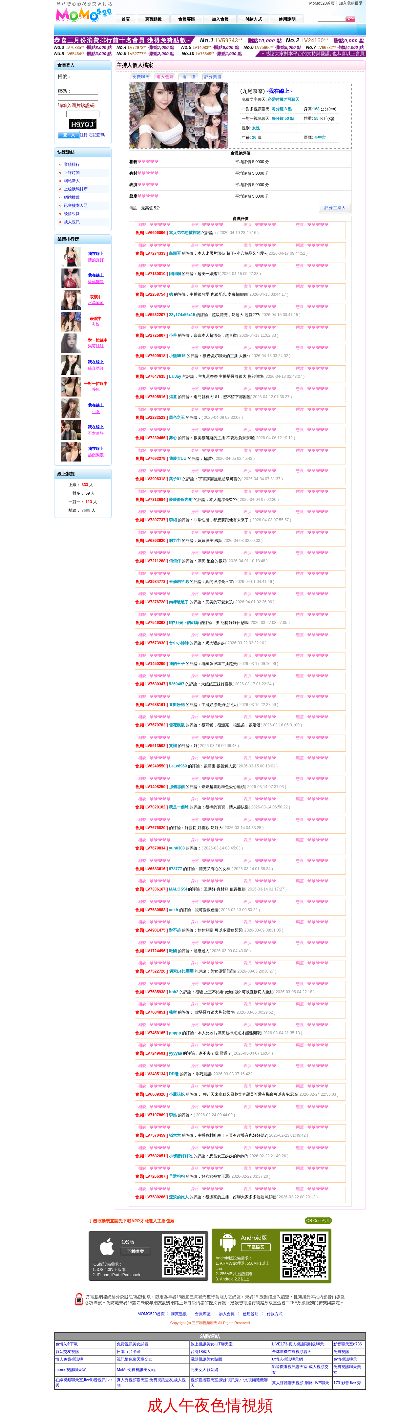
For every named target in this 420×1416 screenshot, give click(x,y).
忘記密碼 (97, 135)
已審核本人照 (76, 205)
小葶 (96, 411)
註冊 (84, 135)
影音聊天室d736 (347, 1344)
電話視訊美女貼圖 (206, 1359)
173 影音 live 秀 (347, 1383)
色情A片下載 (66, 1344)
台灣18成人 (201, 1351)
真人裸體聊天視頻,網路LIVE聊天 (300, 1383)
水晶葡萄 (96, 302)
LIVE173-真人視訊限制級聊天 (298, 1344)
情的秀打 (96, 260)
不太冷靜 (96, 433)
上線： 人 (81, 485)
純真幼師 (96, 368)
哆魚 (96, 389)
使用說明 (251, 1314)
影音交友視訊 (67, 1351)
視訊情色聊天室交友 (134, 1359)
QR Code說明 (318, 1220)
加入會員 (227, 1314)
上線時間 (72, 172)
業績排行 (72, 164)
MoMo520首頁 (322, 3)
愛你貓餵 (96, 281)
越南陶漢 (96, 455)
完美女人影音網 (204, 1369)
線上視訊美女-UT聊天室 (212, 1344)
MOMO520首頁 (151, 1314)
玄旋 (96, 324)
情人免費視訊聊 (69, 1359)
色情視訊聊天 (345, 1359)
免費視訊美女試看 (132, 1344)
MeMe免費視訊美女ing (137, 1369)
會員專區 (203, 1314)
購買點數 (178, 1314)
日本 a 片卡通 (129, 1351)
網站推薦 (72, 197)
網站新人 (72, 181)
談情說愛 (72, 213)
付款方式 (275, 1314)
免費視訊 (341, 1351)
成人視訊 (72, 222)
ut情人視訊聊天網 (287, 1359)
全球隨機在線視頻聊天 (291, 1351)
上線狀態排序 (76, 189)
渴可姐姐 (96, 346)
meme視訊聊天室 (70, 1369)
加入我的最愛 (351, 3)
